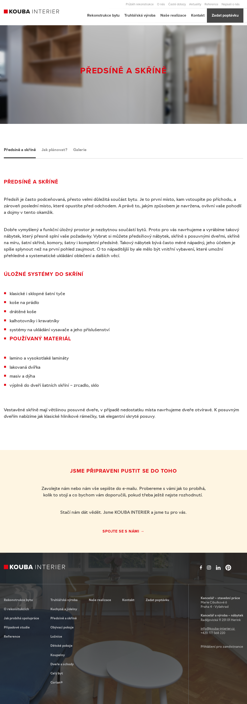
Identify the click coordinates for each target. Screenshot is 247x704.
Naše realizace (173, 15)
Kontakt (198, 15)
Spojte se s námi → (123, 531)
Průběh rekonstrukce (140, 4)
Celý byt (56, 673)
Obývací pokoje (62, 627)
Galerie (79, 150)
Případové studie (17, 627)
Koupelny (57, 655)
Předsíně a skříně (20, 150)
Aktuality (195, 4)
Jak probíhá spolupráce (21, 618)
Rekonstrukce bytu (103, 15)
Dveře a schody (62, 664)
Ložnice (56, 636)
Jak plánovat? (54, 150)
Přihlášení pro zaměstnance (222, 647)
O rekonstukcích (16, 609)
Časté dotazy (177, 4)
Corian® (56, 682)
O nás (161, 4)
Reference (211, 4)
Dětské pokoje (61, 645)
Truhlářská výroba (140, 15)
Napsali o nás (231, 4)
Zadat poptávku (225, 15)
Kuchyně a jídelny (63, 609)
